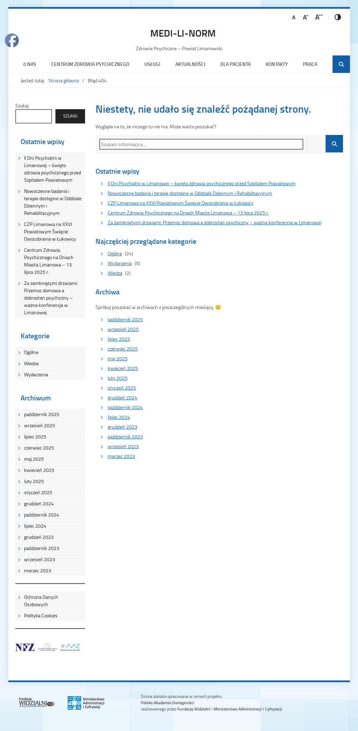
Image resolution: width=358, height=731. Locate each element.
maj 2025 (34, 458)
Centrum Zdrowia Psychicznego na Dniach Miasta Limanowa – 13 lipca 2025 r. (49, 261)
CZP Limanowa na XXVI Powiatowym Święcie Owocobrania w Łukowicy (50, 231)
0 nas (29, 64)
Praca (310, 64)
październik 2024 (41, 514)
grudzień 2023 (39, 537)
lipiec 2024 (35, 525)
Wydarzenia (36, 374)
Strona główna (63, 80)
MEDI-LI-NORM (183, 33)
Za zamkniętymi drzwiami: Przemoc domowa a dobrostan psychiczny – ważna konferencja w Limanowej (51, 298)
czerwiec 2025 (39, 447)
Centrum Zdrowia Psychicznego (90, 64)
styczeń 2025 (38, 492)
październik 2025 (41, 414)
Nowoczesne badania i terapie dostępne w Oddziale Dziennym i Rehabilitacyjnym (53, 202)
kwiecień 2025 (39, 470)
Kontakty (277, 64)
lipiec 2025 (35, 436)
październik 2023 (41, 548)
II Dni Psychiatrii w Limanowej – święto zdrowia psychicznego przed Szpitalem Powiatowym (52, 169)
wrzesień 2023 (39, 559)
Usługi (152, 64)
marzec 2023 (37, 570)
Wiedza (31, 363)
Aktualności (190, 64)
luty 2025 (34, 481)
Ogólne (31, 352)
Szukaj (22, 105)
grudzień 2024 (39, 503)
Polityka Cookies (41, 615)
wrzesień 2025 (39, 425)
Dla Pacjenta (235, 64)
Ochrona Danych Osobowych (41, 601)
